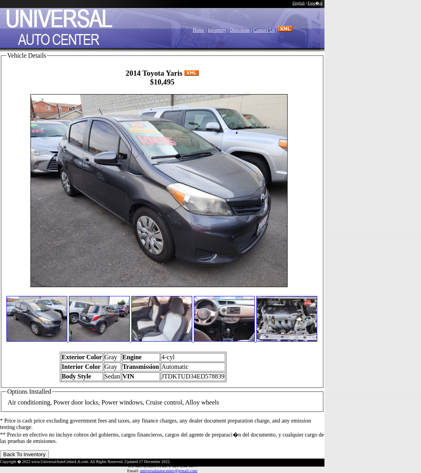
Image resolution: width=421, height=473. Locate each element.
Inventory (217, 30)
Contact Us (264, 30)
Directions (240, 30)
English (298, 3)
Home (198, 30)
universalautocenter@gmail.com (168, 470)
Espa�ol (315, 3)
